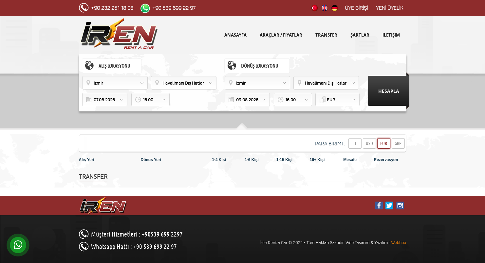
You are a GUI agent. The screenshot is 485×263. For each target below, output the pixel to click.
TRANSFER (326, 35)
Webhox (398, 242)
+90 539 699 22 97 (174, 8)
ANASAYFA (235, 35)
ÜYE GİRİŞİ (356, 8)
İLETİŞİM (391, 35)
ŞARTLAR (359, 35)
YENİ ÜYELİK (389, 8)
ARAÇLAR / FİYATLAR (281, 35)
